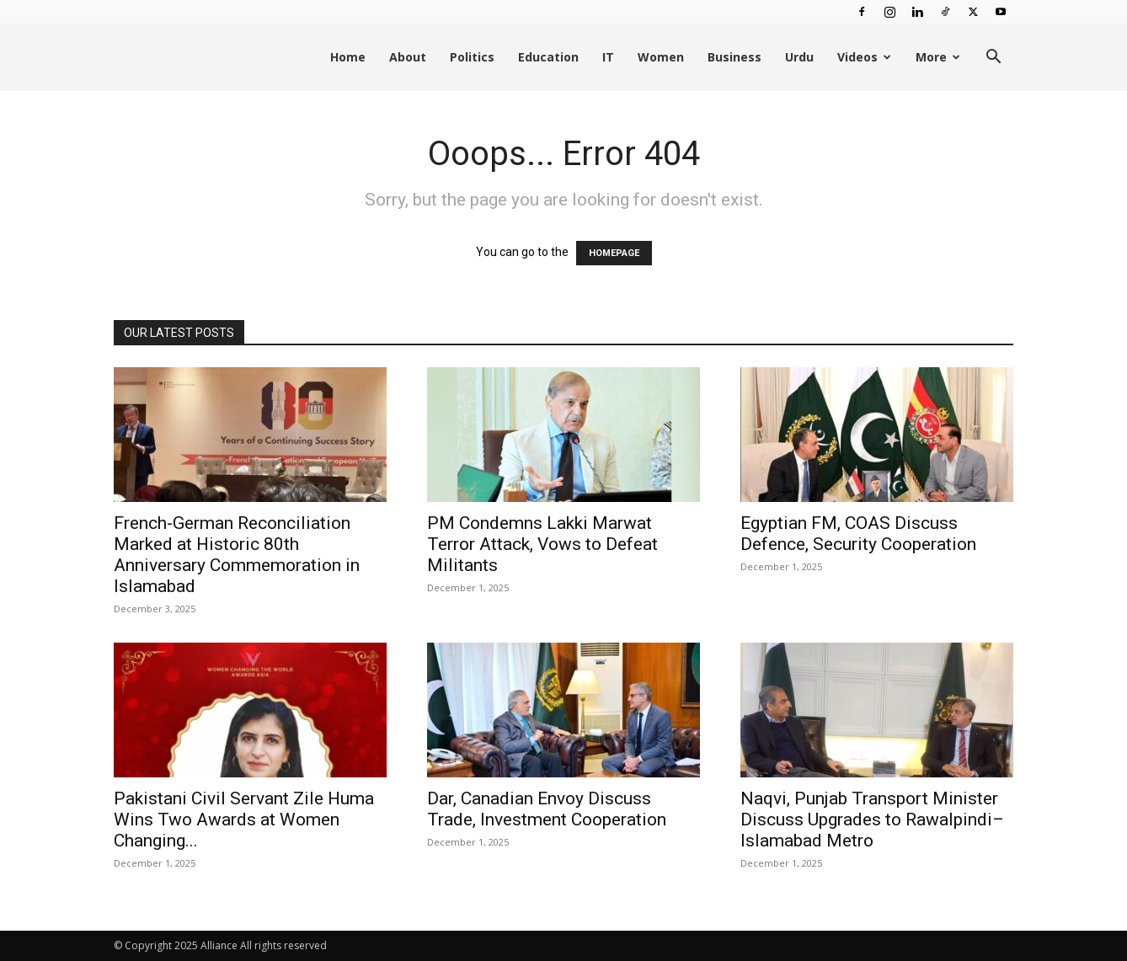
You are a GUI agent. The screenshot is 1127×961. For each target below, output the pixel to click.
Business (734, 57)
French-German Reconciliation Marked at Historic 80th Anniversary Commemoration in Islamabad (237, 554)
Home (348, 57)
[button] (993, 59)
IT (608, 57)
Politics (472, 57)
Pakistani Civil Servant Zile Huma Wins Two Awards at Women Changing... (244, 819)
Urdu (799, 57)
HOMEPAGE (614, 253)
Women (661, 57)
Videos (864, 57)
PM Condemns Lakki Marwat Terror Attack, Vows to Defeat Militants (542, 544)
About (407, 57)
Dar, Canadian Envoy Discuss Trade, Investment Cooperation (546, 809)
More (938, 57)
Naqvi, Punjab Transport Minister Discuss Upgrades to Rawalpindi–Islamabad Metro (872, 819)
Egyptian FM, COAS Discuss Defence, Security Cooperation (858, 533)
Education (548, 57)
